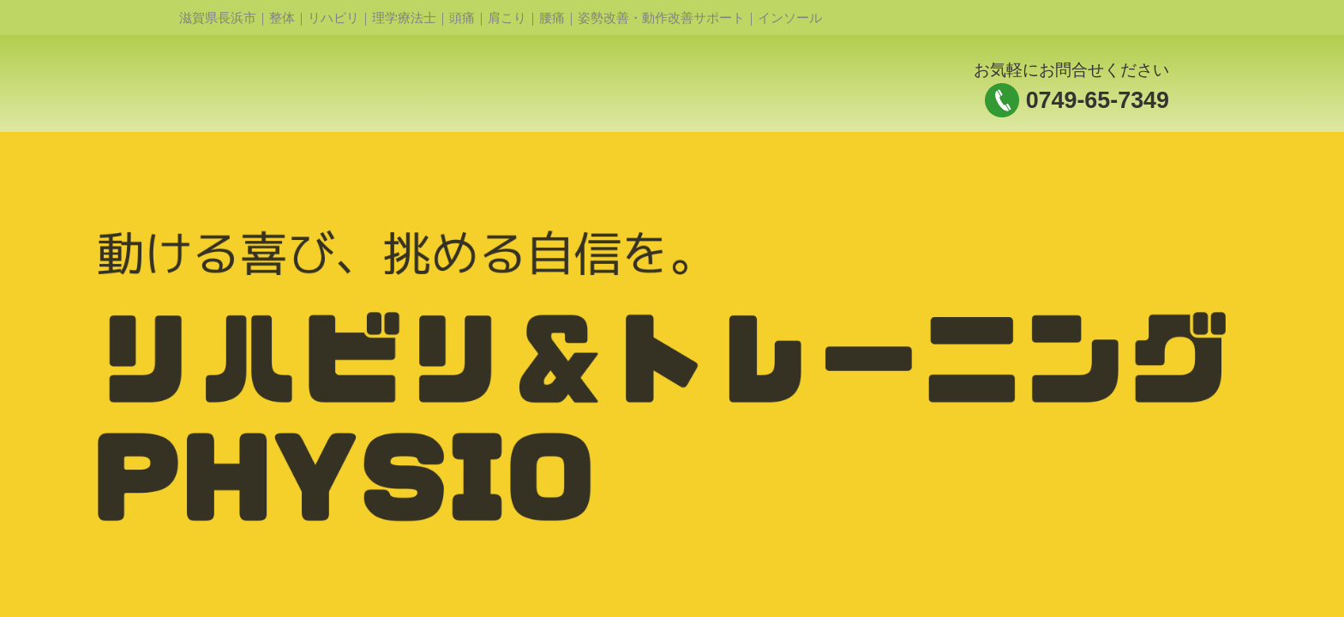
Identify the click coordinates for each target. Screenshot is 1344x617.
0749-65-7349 (1097, 100)
